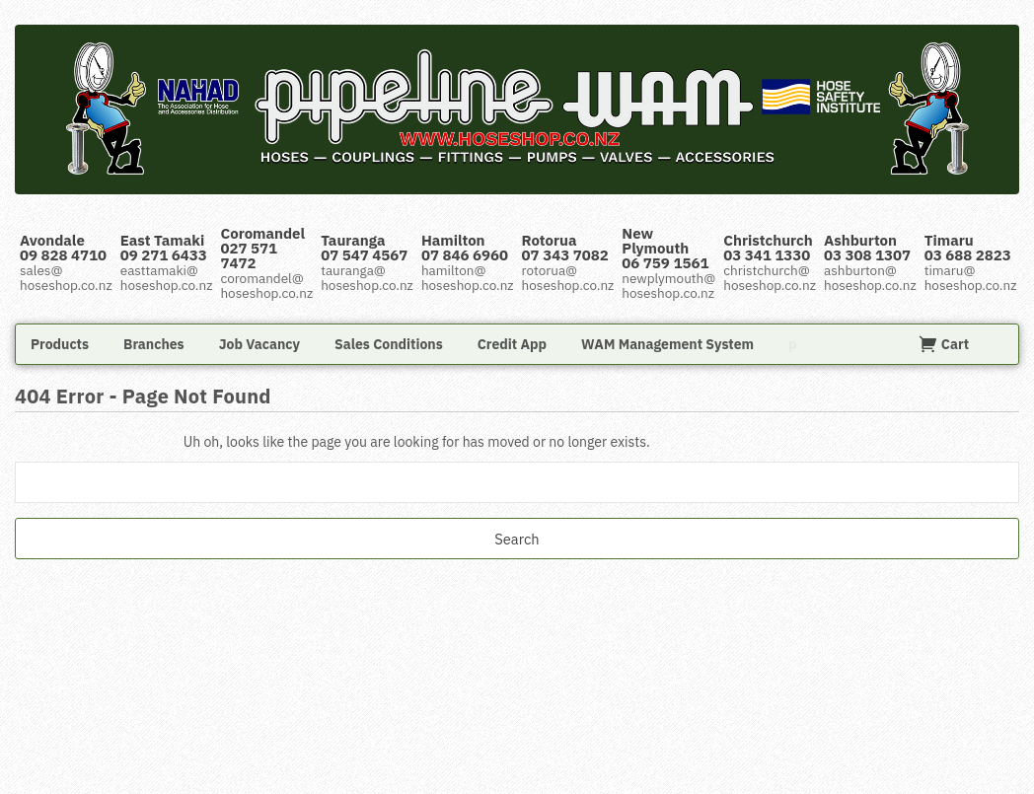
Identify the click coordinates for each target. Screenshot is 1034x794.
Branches (154, 344)
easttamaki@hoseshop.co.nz (166, 277)
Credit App (512, 344)
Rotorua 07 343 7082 (565, 247)
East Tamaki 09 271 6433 (163, 247)
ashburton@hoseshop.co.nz (870, 277)
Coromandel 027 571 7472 (262, 248)
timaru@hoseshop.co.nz (970, 277)
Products (60, 344)
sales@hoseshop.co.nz (66, 277)
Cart (944, 344)
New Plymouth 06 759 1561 (665, 248)
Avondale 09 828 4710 (63, 247)
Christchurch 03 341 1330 (768, 247)
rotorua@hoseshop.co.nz (568, 277)
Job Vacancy (259, 344)
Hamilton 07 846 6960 (464, 247)
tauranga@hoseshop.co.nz (367, 277)
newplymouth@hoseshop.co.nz (668, 285)
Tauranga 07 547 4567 (364, 247)
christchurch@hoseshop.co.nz (769, 277)
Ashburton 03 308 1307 (867, 247)
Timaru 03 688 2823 (967, 247)
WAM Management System (667, 344)
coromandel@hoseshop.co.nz (266, 285)
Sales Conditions (388, 344)
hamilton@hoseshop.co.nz (467, 277)
